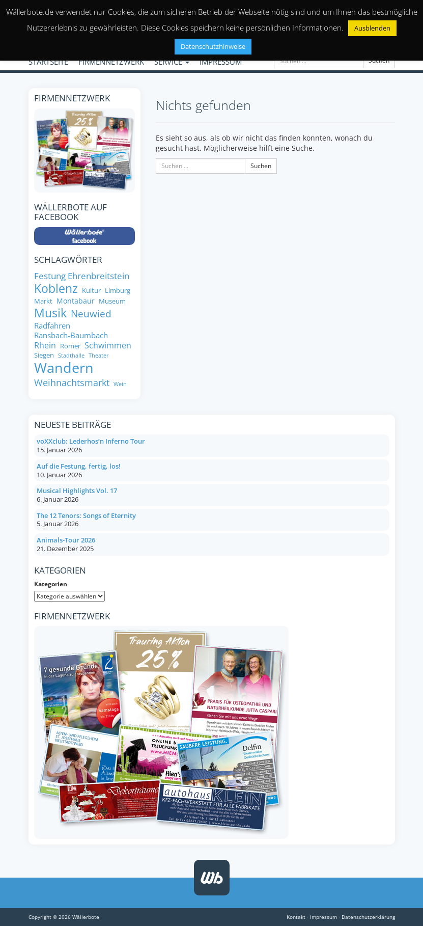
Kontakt (296, 916)
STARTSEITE (48, 62)
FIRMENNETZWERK (111, 62)
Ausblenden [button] (372, 28)
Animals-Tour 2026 (66, 539)
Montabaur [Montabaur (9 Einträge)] (76, 301)
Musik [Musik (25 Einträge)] (50, 313)
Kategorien (50, 584)
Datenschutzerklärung (368, 916)
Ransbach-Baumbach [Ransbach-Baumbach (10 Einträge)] (71, 335)
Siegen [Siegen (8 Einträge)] (44, 355)
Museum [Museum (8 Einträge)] (112, 301)
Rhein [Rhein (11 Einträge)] (45, 345)
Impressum (323, 916)
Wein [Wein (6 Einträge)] (120, 384)
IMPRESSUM (221, 62)
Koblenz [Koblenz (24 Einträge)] (56, 288)
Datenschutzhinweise (213, 46)
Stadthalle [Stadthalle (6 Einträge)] (71, 355)
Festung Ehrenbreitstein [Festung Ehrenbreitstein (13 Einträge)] (81, 275)
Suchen (379, 60)
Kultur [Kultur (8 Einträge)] (91, 290)
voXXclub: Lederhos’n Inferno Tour (91, 441)
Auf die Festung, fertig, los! (79, 466)
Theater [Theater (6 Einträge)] (99, 355)
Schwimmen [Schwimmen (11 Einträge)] (107, 345)
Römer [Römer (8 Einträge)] (70, 346)
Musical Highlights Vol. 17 (77, 490)
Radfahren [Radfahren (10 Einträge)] (52, 326)
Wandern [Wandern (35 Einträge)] (64, 367)
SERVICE (171, 62)
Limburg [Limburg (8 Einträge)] (117, 290)
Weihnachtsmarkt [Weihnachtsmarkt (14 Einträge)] (71, 383)
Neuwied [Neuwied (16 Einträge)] (91, 314)
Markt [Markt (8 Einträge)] (43, 301)
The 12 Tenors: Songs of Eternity (86, 515)
